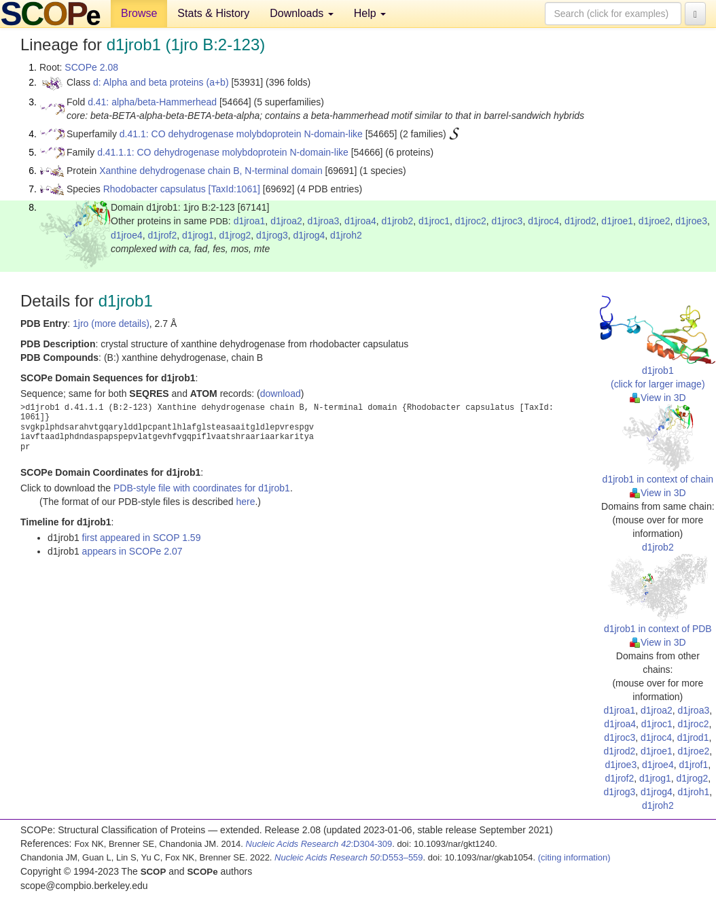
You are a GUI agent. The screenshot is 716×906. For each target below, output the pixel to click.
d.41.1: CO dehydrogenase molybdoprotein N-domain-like (241, 133)
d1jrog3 (272, 235)
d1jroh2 (346, 235)
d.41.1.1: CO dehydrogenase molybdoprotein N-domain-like (222, 152)
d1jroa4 (360, 220)
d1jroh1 (694, 791)
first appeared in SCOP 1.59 (141, 537)
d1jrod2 (580, 220)
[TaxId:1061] (234, 189)
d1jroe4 (127, 235)
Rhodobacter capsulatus (154, 189)
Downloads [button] (302, 13)
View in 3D (658, 397)
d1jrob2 (398, 220)
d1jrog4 (309, 235)
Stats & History (213, 13)
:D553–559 (348, 857)
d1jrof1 (693, 764)
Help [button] (370, 13)
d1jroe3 (691, 220)
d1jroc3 (506, 220)
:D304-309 (319, 844)
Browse (139, 13)
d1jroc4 (543, 220)
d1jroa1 (250, 220)
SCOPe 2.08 (91, 67)
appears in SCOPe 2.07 (132, 551)
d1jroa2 (286, 220)
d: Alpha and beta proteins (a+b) (161, 82)
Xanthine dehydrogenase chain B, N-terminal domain (210, 170)
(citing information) (574, 857)
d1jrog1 (198, 235)
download (280, 393)
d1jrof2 (162, 235)
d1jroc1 (434, 220)
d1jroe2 (654, 220)
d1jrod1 (693, 737)
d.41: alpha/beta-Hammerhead (152, 102)
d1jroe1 (617, 220)
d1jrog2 (235, 235)
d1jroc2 (470, 220)
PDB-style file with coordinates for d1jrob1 (201, 488)
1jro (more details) (111, 323)
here (245, 501)
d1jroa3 (324, 220)
